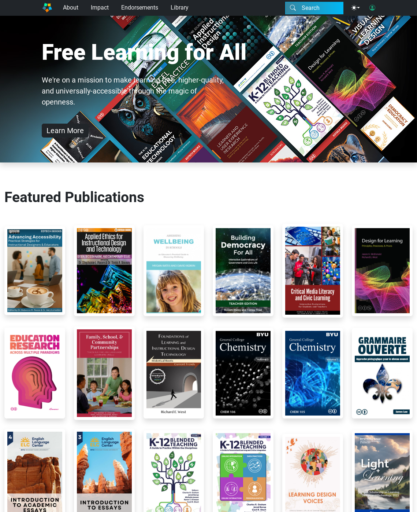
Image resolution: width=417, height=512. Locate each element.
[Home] (47, 8)
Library (180, 7)
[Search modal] (314, 8)
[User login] (372, 8)
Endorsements (139, 7)
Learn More (65, 130)
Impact (100, 7)
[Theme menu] (355, 8)
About (70, 7)
